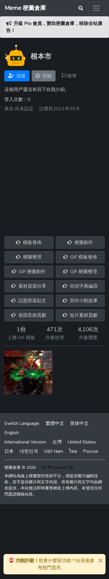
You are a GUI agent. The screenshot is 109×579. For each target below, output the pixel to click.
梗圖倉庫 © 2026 (20, 467)
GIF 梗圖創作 (29, 271)
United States (81, 442)
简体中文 (79, 423)
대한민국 (28, 451)
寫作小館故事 (80, 300)
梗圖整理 (29, 257)
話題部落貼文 (28, 300)
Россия (90, 451)
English (11, 433)
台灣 (57, 442)
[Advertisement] (54, 172)
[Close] (100, 560)
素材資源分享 (28, 286)
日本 (9, 451)
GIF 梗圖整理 (80, 271)
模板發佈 (29, 242)
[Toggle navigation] (96, 8)
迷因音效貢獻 (28, 315)
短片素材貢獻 (80, 315)
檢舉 (69, 76)
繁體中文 (55, 423)
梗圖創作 (80, 242)
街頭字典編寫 (80, 286)
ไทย (73, 451)
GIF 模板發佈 (80, 257)
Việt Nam (53, 451)
